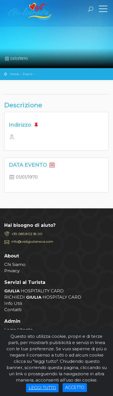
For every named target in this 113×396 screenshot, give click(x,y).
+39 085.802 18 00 (26, 234)
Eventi (28, 74)
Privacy (12, 270)
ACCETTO (74, 387)
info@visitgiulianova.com (32, 241)
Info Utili (13, 303)
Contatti (13, 309)
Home (14, 74)
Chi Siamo (14, 264)
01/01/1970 (16, 58)
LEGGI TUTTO (42, 387)
